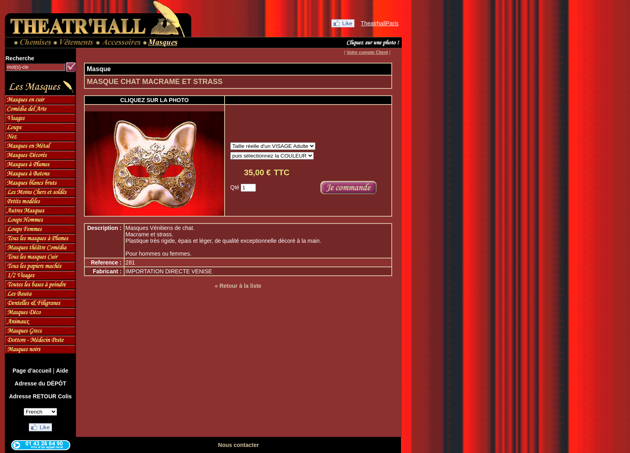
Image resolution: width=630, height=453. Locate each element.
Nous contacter (238, 445)
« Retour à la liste (238, 286)
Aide (62, 370)
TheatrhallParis (380, 23)
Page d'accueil (31, 370)
